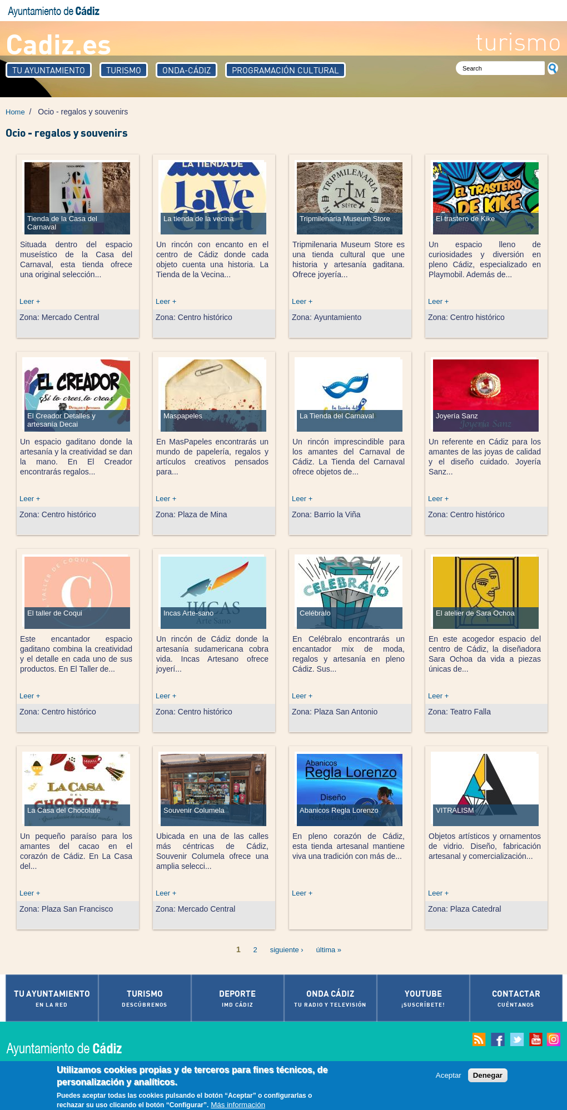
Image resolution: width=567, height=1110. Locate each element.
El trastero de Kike (465, 218)
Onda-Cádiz (186, 70)
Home (15, 112)
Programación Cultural (285, 70)
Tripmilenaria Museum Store (345, 218)
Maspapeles (182, 416)
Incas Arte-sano (188, 613)
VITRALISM (455, 810)
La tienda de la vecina (198, 218)
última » (329, 950)
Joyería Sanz (457, 416)
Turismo (123, 70)
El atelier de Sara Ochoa (475, 613)
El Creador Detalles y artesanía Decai (61, 420)
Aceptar (448, 1077)
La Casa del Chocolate (64, 810)
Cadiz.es (58, 43)
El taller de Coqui (54, 613)
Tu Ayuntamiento (48, 70)
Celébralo (315, 613)
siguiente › (287, 950)
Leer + (29, 301)
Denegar (488, 1077)
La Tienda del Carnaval (337, 416)
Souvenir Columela (194, 810)
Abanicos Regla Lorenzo (339, 810)
